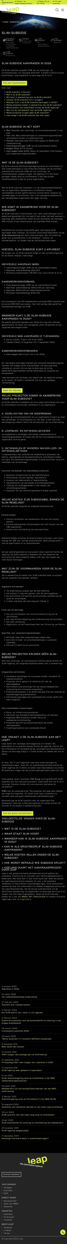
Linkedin (7, 1230)
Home (5, 22)
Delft (6, 1193)
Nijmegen (8, 1188)
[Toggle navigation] (62, 10)
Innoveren (8, 1220)
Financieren (9, 1217)
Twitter (7, 1233)
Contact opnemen (11, 1174)
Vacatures (8, 1206)
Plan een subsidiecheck (14, 83)
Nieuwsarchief (10, 1201)
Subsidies (15, 22)
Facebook (8, 1227)
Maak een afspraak (12, 390)
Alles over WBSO (11, 1204)
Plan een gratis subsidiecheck (17, 813)
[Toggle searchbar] (57, 10)
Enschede (8, 1190)
